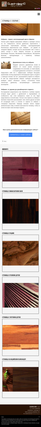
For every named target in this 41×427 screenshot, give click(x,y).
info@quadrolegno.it (36, 413)
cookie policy (26, 421)
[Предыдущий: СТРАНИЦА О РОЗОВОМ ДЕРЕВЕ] (4, 141)
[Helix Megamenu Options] (39, 15)
